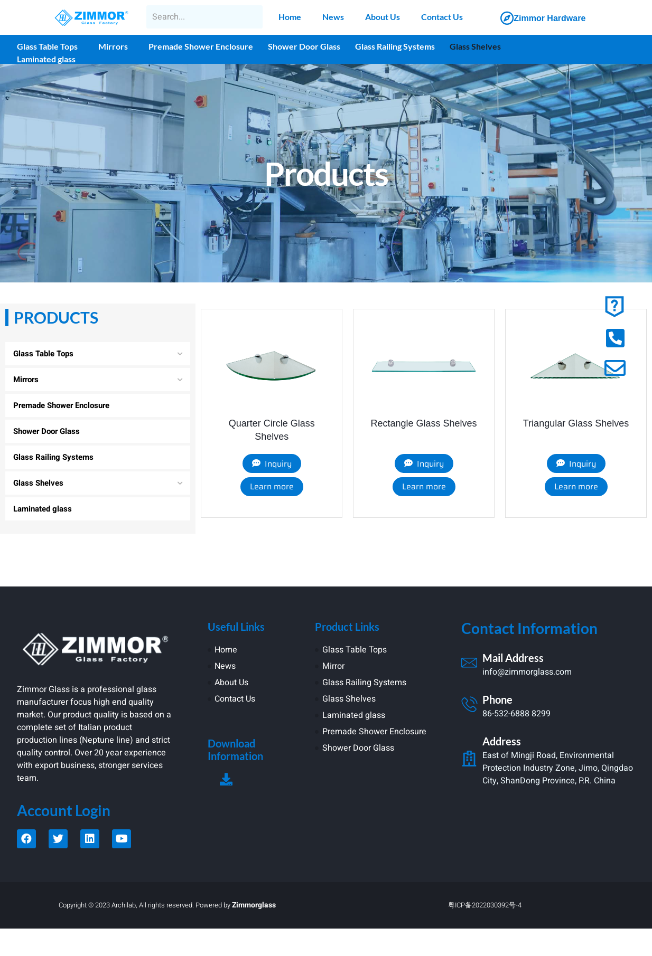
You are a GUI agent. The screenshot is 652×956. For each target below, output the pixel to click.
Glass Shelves (475, 46)
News (333, 17)
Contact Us (442, 17)
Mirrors (113, 46)
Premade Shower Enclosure (200, 46)
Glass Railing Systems (395, 46)
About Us (382, 17)
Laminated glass (46, 59)
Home (289, 17)
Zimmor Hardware (549, 18)
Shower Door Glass (304, 46)
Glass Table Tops (47, 46)
